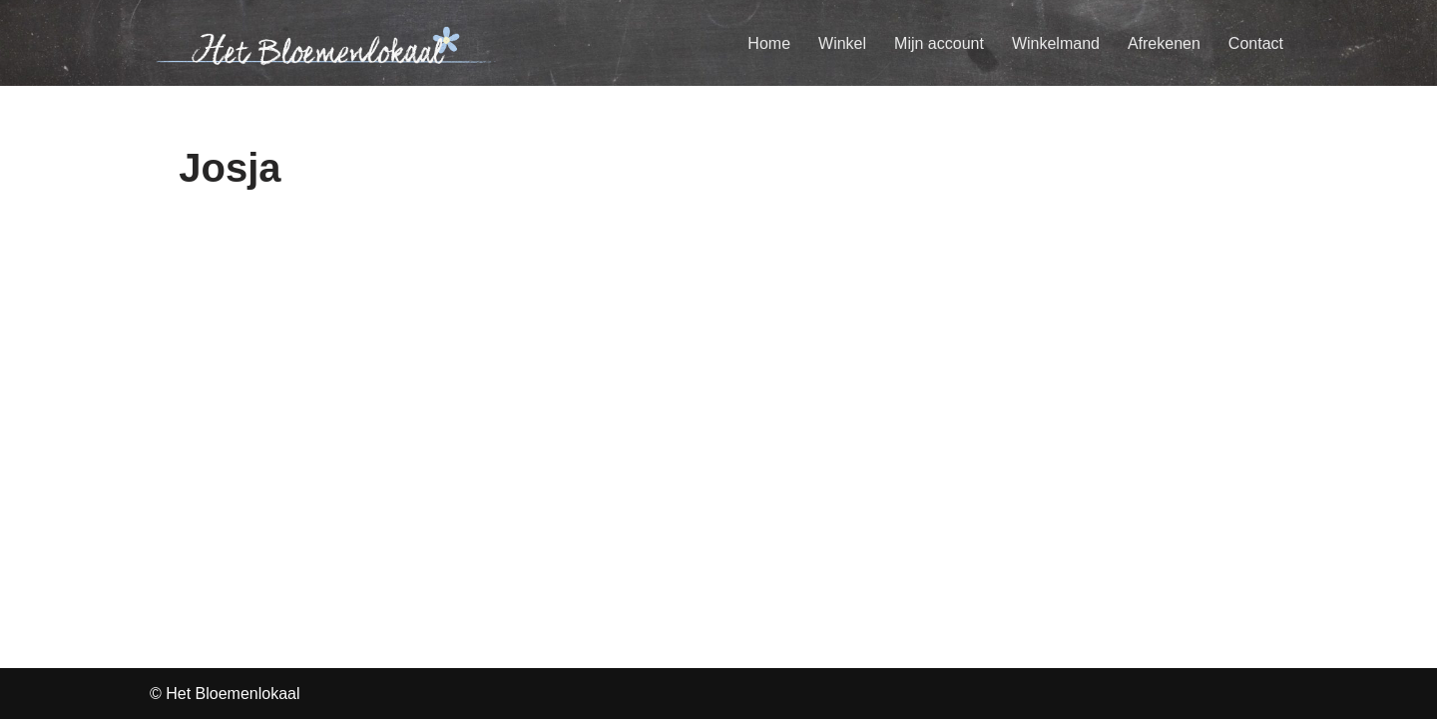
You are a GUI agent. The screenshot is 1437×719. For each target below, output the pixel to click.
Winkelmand (1056, 43)
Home (768, 43)
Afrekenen (1164, 43)
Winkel (842, 43)
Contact (1255, 43)
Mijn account (939, 43)
